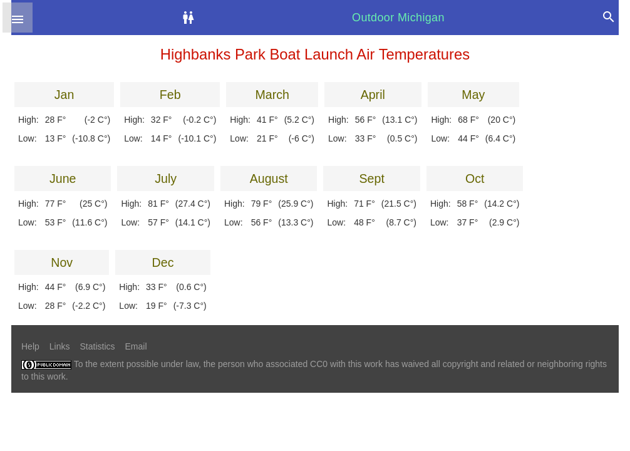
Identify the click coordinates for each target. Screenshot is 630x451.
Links (59, 346)
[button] (18, 18)
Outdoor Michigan (398, 17)
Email (136, 346)
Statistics (97, 346)
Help (30, 346)
